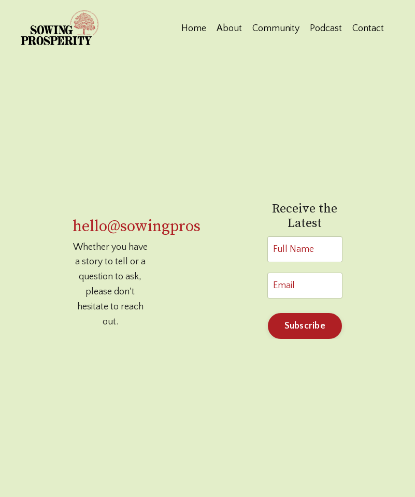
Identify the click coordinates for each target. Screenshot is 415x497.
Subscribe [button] (304, 326)
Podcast (326, 28)
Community (275, 28)
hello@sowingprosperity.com (173, 226)
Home (193, 28)
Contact (368, 28)
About (229, 28)
